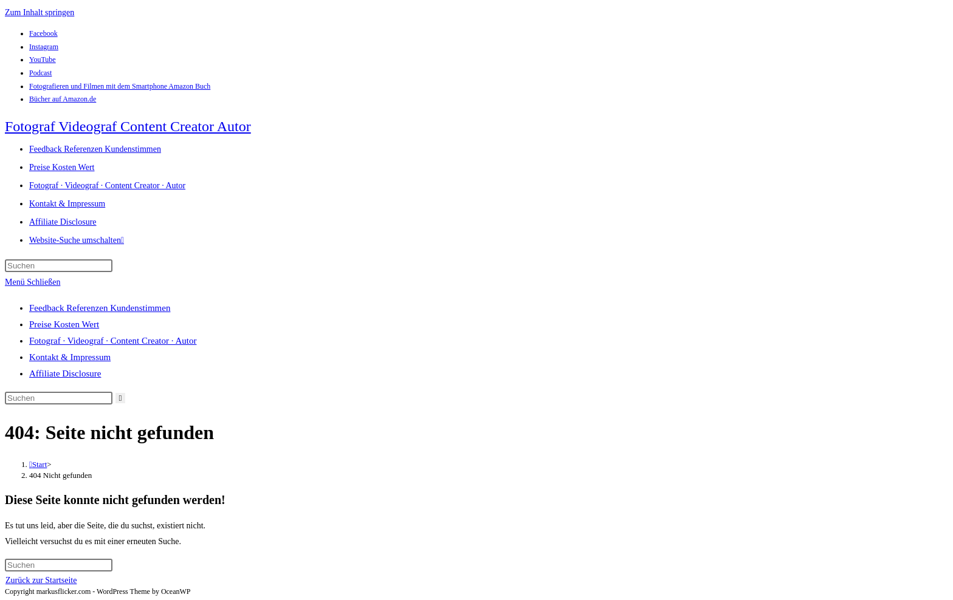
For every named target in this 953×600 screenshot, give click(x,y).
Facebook (43, 33)
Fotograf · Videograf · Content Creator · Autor (112, 341)
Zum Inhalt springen (39, 12)
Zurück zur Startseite (41, 580)
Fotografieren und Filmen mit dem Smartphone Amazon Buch (119, 86)
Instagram (43, 47)
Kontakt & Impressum (70, 357)
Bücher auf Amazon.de (62, 99)
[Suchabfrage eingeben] (58, 265)
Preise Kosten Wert (64, 324)
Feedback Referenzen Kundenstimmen (99, 308)
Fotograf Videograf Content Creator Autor (128, 126)
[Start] (38, 464)
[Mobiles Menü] (32, 282)
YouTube (42, 59)
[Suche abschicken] (120, 398)
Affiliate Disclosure (65, 373)
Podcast (40, 73)
